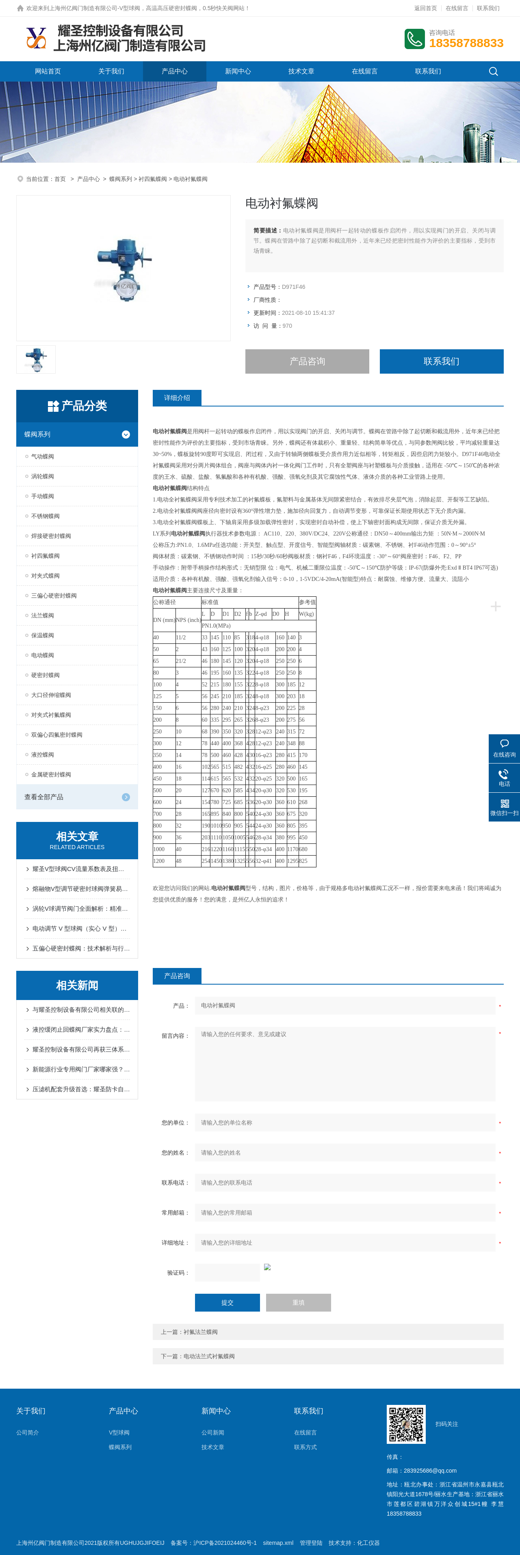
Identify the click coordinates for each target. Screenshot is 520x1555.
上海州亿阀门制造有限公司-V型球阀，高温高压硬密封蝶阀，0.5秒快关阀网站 (147, 8)
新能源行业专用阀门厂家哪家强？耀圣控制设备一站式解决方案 (81, 1069)
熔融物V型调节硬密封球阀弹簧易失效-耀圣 (81, 888)
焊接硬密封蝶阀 (51, 536)
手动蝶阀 (42, 496)
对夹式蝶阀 (45, 575)
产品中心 (175, 71)
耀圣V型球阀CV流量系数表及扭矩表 (81, 868)
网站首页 (48, 71)
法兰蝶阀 (42, 615)
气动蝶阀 (42, 456)
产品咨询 (307, 361)
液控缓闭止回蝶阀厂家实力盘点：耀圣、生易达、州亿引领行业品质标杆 (81, 1029)
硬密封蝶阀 (45, 675)
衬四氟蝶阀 (153, 179)
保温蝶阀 (42, 635)
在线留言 (457, 8)
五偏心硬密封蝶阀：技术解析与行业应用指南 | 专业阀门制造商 (81, 948)
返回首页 (425, 8)
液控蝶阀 (42, 754)
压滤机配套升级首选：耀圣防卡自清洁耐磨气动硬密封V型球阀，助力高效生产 (81, 1089)
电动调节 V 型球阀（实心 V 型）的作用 (81, 928)
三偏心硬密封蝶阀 (54, 595)
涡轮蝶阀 (42, 476)
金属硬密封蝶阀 (51, 774)
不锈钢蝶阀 (45, 516)
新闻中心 (238, 71)
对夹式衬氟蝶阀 (51, 715)
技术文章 (301, 71)
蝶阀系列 (120, 179)
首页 (60, 179)
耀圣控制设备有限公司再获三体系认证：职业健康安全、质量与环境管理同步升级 (81, 1049)
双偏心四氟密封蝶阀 (56, 734)
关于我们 (111, 71)
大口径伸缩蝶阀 (51, 695)
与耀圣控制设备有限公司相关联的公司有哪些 (81, 1009)
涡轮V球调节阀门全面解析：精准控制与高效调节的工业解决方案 (81, 908)
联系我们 (488, 8)
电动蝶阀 (42, 655)
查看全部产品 (43, 797)
